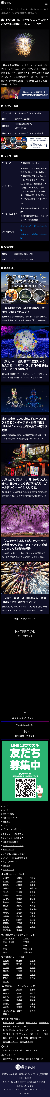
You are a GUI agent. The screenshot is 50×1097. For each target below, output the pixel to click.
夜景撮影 (7, 1026)
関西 (5, 949)
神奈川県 (33, 888)
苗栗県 (19, 974)
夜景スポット (8, 1022)
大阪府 (6, 906)
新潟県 (32, 892)
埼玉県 (6, 892)
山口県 (19, 916)
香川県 (6, 920)
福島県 (6, 885)
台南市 (19, 967)
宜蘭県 (32, 974)
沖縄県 (19, 930)
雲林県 (19, 1000)
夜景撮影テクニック (34, 1059)
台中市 (6, 967)
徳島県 (32, 916)
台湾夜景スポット (37, 1038)
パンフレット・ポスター (13, 845)
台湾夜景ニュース (10, 1042)
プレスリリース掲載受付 (13, 838)
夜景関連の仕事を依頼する (14, 854)
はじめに (6, 810)
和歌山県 (33, 909)
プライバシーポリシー (12, 829)
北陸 (5, 945)
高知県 (32, 920)
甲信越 (26, 942)
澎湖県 (19, 978)
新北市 (19, 961)
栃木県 (32, 885)
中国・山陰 (27, 949)
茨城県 (19, 885)
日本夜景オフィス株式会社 (26, 1082)
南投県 (6, 974)
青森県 (19, 878)
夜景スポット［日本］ (14, 874)
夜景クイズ (17, 1026)
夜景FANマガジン (12, 1018)
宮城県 (6, 881)
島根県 (19, 913)
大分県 (19, 927)
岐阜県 (6, 902)
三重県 (32, 902)
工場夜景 (20, 1022)
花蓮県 (6, 978)
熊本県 (6, 927)
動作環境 (6, 866)
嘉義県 (32, 1000)
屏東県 (6, 971)
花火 (26, 1026)
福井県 (19, 899)
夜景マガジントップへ (25, 618)
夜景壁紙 (20, 1059)
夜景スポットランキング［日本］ (21, 934)
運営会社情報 (8, 814)
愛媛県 (19, 920)
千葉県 (19, 892)
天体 (46, 1034)
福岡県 (6, 923)
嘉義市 (6, 1014)
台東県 (19, 971)
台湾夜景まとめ (26, 1042)
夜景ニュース (31, 1022)
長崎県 (32, 923)
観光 (5, 1038)
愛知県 (32, 899)
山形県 (32, 881)
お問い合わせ (8, 849)
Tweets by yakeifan (25, 725)
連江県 (6, 981)
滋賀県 (6, 909)
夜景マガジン (8, 1059)
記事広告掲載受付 (10, 842)
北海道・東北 (8, 938)
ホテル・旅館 (22, 1038)
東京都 (19, 888)
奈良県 (19, 909)
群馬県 (6, 888)
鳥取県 (6, 913)
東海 (25, 945)
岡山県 (32, 913)
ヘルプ (5, 825)
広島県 (6, 916)
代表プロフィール (10, 818)
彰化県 (32, 971)
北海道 (6, 878)
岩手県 (32, 878)
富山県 (32, 895)
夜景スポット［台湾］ (14, 957)
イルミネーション (38, 1030)
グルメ (12, 1038)
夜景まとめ (44, 1022)
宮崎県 (32, 927)
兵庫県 (32, 906)
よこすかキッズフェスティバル (29, 133)
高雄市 (32, 967)
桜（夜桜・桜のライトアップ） (16, 1030)
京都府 (19, 906)
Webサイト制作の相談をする (15, 858)
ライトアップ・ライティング (15, 1034)
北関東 (26, 938)
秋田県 (19, 881)
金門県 (32, 978)
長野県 (19, 895)
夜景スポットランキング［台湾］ (21, 986)
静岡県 (19, 902)
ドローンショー (35, 1034)
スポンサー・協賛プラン (13, 834)
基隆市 (6, 964)
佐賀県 (19, 923)
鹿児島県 (7, 930)
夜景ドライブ (31, 1050)
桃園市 (32, 961)
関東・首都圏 (8, 942)
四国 (5, 952)
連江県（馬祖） (9, 1011)
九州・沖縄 (27, 952)
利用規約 (6, 822)
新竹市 (19, 964)
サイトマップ (8, 869)
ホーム (5, 806)
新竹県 (32, 964)
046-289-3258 (30, 1074)
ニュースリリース (10, 862)
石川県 (6, 899)
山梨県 (6, 895)
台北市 (6, 961)
